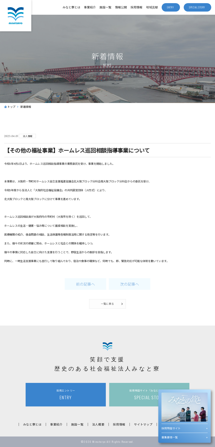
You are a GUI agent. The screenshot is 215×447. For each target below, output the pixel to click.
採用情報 (136, 7)
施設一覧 (105, 7)
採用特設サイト (171, 428)
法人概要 (98, 424)
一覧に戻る (107, 303)
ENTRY (66, 395)
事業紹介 (90, 7)
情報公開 (121, 7)
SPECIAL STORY (149, 395)
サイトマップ (143, 424)
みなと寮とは (71, 7)
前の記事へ (85, 284)
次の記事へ (129, 284)
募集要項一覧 (169, 437)
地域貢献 (152, 7)
